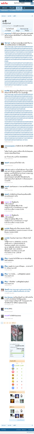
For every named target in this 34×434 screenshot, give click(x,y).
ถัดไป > (14, 323)
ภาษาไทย (3, 429)
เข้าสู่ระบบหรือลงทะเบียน (26, 1)
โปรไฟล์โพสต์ (10, 28)
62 (23, 356)
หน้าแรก (4, 8)
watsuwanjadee (10, 146)
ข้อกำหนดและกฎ (30, 432)
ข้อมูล (17, 30)
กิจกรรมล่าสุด (24, 28)
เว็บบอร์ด (12, 8)
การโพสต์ (8, 30)
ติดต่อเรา (25, 429)
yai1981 (7, 228)
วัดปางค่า (7, 43)
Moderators (4, 10)
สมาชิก (19, 8)
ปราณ (6, 308)
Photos (27, 30)
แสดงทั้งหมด (20, 420)
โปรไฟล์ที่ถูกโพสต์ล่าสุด (16, 10)
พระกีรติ (7, 91)
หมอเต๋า (7, 163)
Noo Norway (9, 297)
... (24, 10)
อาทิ (6, 170)
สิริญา (6, 258)
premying (8, 33)
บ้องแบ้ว (7, 289)
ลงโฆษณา (18, 429)
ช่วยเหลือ (30, 429)
